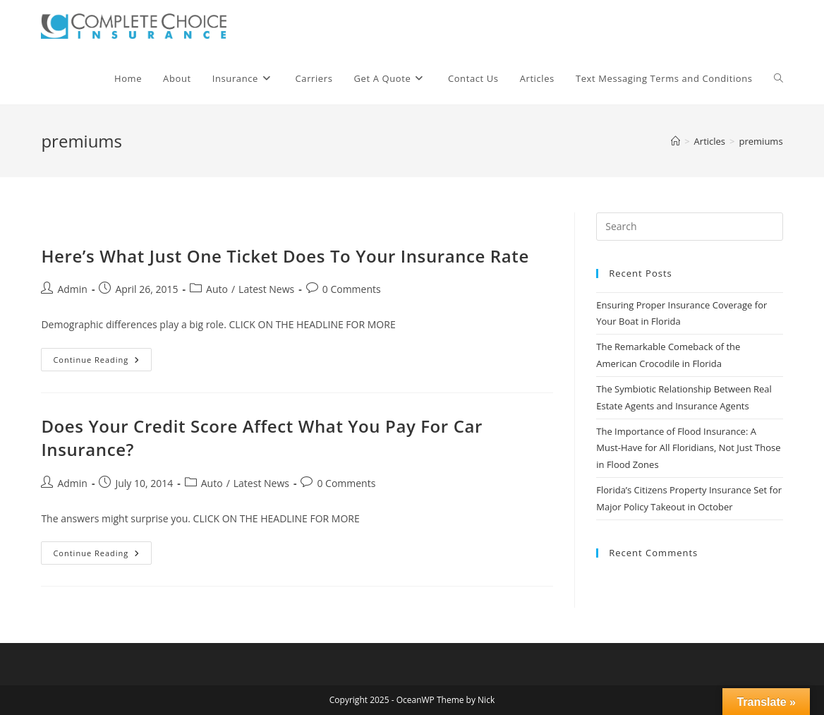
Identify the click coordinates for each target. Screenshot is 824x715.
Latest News (266, 289)
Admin (72, 289)
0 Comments (351, 289)
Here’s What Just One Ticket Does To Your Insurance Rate (284, 256)
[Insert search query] (689, 226)
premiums (761, 141)
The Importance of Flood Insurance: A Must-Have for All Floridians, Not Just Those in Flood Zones (688, 448)
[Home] (675, 141)
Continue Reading (102, 362)
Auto (217, 289)
